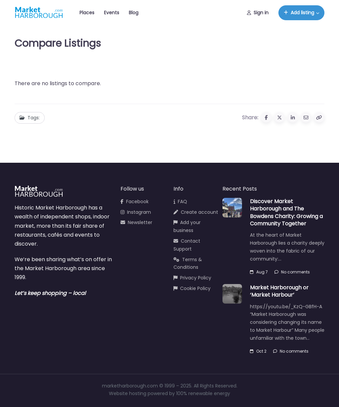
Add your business (187, 226)
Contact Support (186, 245)
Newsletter (136, 222)
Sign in (257, 12)
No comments (292, 272)
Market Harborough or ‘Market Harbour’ (279, 291)
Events (111, 12)
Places (86, 12)
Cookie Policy (192, 288)
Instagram (136, 212)
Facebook (135, 201)
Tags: (30, 117)
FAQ (180, 201)
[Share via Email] (306, 117)
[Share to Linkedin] (292, 117)
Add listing (299, 12)
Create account (195, 212)
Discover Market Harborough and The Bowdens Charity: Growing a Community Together (286, 212)
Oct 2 (258, 351)
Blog (133, 12)
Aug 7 (259, 272)
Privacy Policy (192, 277)
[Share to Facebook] (266, 117)
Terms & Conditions (187, 263)
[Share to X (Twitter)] (279, 117)
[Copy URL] (319, 117)
